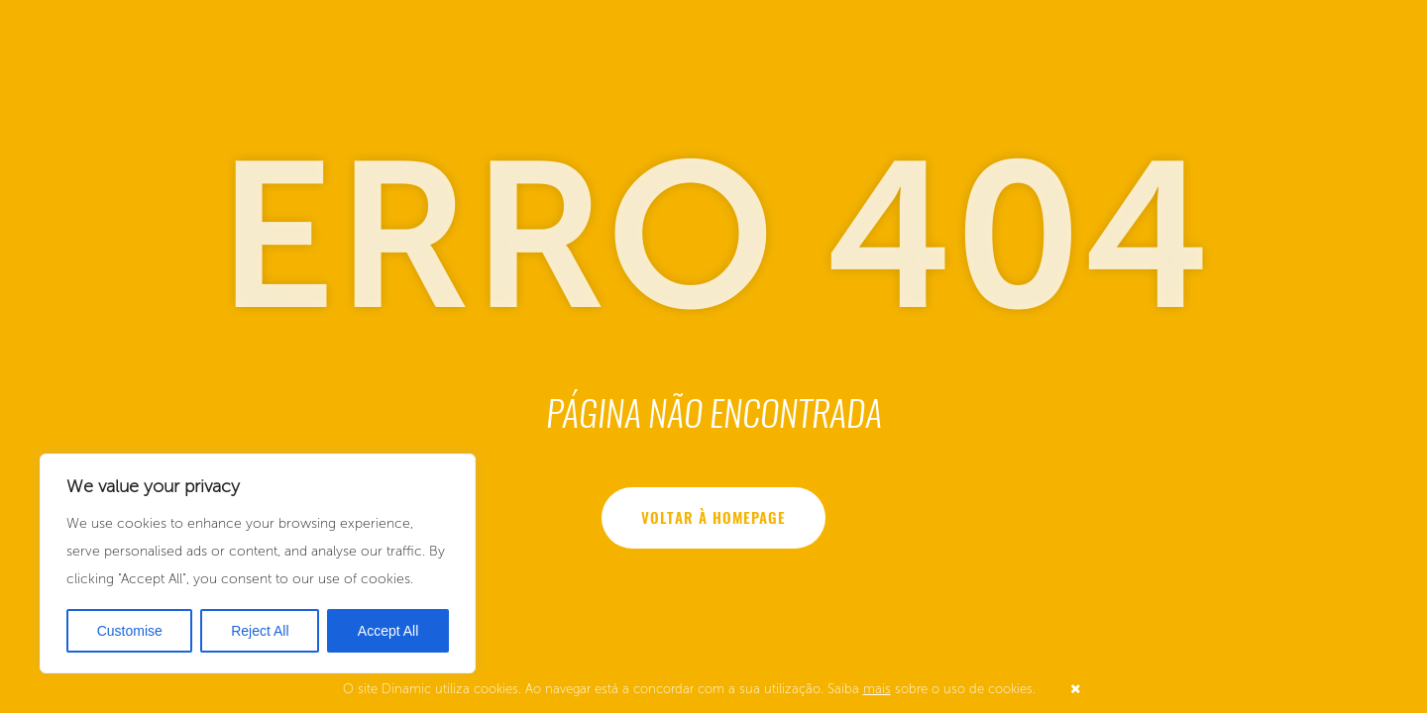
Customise (130, 631)
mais (877, 688)
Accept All (388, 631)
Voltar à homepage (714, 518)
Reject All (259, 631)
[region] (258, 563)
